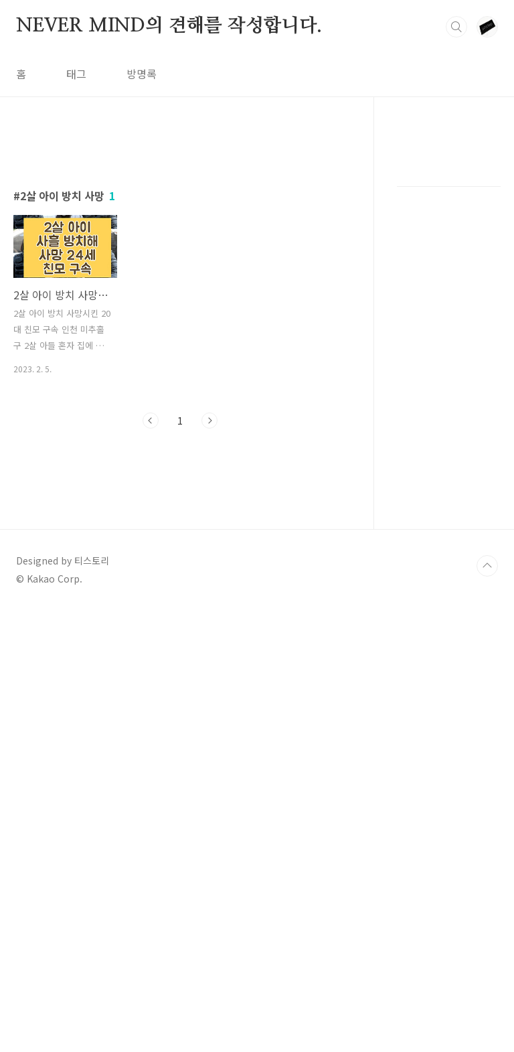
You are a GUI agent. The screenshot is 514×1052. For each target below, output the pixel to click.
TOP (487, 1007)
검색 (456, 27)
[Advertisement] (180, 259)
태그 (76, 74)
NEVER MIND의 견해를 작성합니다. (169, 26)
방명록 (141, 74)
